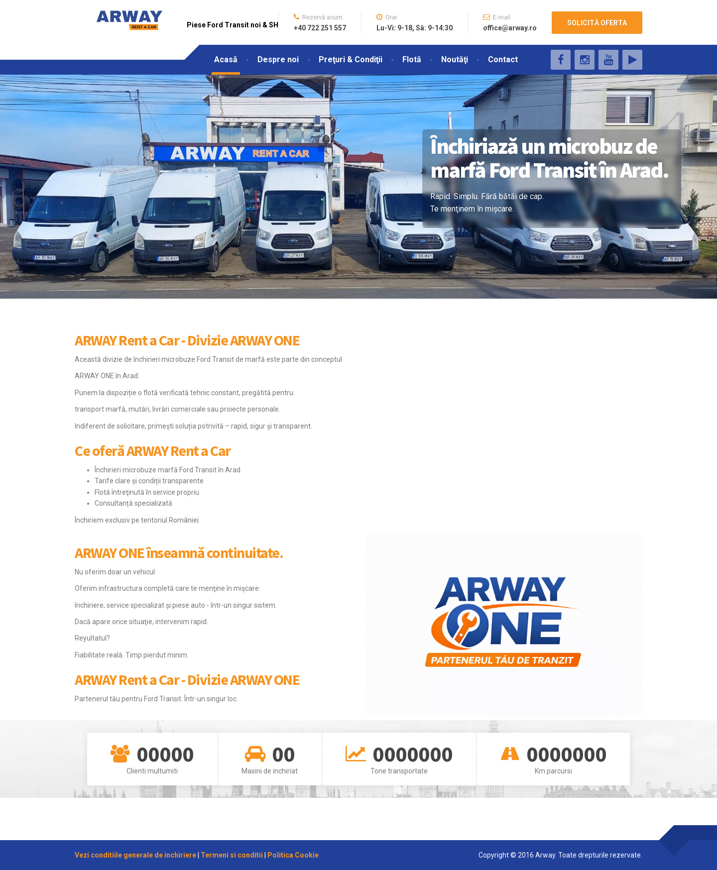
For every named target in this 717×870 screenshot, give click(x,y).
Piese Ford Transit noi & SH (232, 25)
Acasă (226, 59)
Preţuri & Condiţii (350, 59)
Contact (503, 59)
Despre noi (278, 59)
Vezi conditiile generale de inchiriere (136, 855)
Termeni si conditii (232, 855)
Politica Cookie (293, 855)
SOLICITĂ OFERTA (597, 23)
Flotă (411, 59)
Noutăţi (454, 59)
